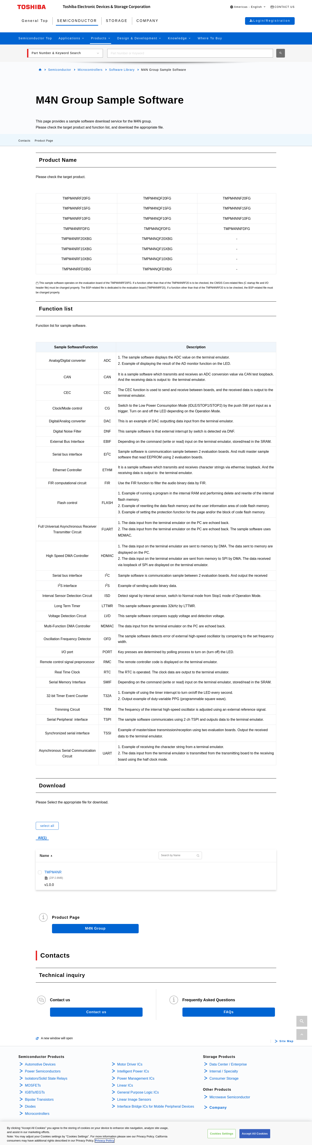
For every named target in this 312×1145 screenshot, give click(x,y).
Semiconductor (59, 69)
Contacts (24, 140)
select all (47, 826)
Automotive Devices (40, 1064)
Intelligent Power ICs (133, 1071)
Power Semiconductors (43, 1071)
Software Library (122, 69)
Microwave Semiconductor (230, 1097)
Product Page (44, 140)
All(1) (42, 838)
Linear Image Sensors (134, 1099)
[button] (248, 7)
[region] (156, 1133)
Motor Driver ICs (129, 1064)
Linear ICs (125, 1085)
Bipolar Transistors (39, 1099)
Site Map (287, 1041)
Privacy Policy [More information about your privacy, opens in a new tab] (104, 1140)
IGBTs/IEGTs (35, 1092)
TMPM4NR (53, 872)
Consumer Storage (224, 1078)
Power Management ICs (135, 1078)
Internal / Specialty (224, 1071)
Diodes (30, 1106)
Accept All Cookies (255, 1133)
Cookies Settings (221, 1133)
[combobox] (190, 53)
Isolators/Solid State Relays (46, 1078)
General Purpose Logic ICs (138, 1092)
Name (44, 856)
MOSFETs (33, 1085)
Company (218, 1107)
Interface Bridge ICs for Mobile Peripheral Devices (155, 1106)
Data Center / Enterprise (228, 1064)
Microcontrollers (90, 69)
